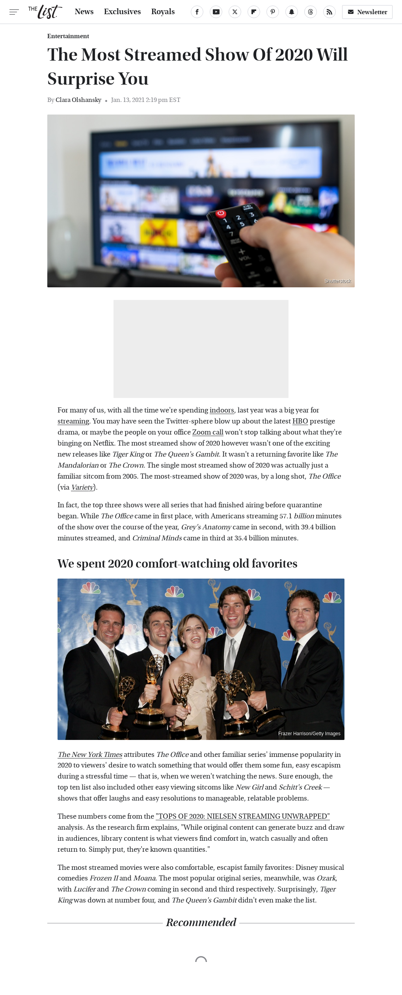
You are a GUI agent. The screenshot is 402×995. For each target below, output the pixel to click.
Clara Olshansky (78, 100)
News (84, 12)
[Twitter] (235, 12)
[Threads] (310, 12)
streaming (73, 421)
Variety (82, 487)
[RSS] (329, 12)
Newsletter (367, 12)
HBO (300, 421)
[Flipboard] (254, 12)
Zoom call (207, 432)
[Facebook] (197, 12)
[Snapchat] (291, 12)
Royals (163, 12)
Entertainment (68, 36)
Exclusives (122, 12)
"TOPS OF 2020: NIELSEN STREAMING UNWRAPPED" (243, 816)
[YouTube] (216, 12)
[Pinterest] (272, 12)
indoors (222, 410)
